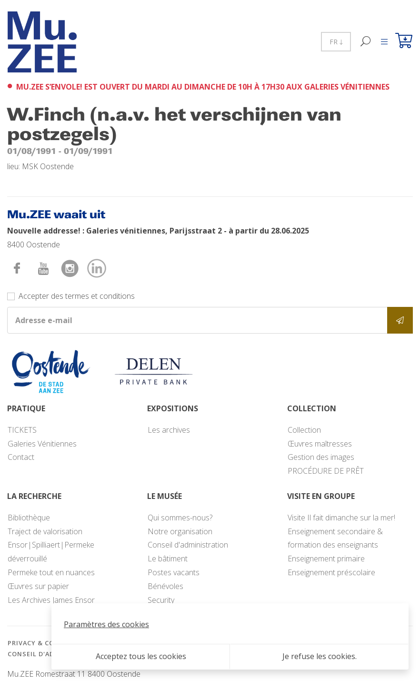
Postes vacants (174, 572)
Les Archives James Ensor (51, 600)
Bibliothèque (29, 517)
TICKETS (22, 430)
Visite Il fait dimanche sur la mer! (341, 517)
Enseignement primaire (326, 558)
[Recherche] (366, 42)
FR (336, 41)
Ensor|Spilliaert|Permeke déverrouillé (51, 551)
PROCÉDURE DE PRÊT (326, 471)
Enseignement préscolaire (331, 572)
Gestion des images (321, 457)
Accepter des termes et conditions (77, 296)
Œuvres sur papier (38, 586)
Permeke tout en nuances (51, 572)
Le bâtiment (168, 558)
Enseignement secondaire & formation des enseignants (335, 538)
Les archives (169, 430)
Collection (304, 430)
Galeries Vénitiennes (42, 443)
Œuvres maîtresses (320, 443)
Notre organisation (180, 531)
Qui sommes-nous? (180, 517)
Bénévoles (165, 586)
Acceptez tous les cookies (141, 656)
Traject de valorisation (45, 531)
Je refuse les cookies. (319, 656)
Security (161, 600)
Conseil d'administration (188, 544)
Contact (21, 457)
